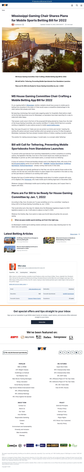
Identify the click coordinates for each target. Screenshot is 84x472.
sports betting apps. (53, 125)
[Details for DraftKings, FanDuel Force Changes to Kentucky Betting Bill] (9, 240)
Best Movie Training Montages (21, 379)
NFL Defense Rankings (22, 393)
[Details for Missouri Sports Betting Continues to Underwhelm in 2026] (9, 249)
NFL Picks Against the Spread (22, 396)
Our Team (22, 411)
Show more (75, 234)
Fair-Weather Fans (22, 376)
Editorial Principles (62, 405)
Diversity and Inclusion (22, 429)
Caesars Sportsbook (56, 163)
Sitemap (22, 435)
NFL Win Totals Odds (62, 384)
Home (3, 10)
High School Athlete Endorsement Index (22, 387)
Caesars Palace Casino (34, 298)
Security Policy (62, 423)
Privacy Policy (62, 408)
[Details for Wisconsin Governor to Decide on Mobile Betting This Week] (49, 240)
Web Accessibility (21, 432)
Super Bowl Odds (62, 367)
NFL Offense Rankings (22, 390)
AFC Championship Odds (62, 373)
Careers (22, 420)
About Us (22, 408)
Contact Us (22, 405)
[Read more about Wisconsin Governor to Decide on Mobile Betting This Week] (67, 239)
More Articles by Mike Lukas (18, 284)
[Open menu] (81, 5)
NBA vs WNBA (22, 367)
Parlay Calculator (22, 382)
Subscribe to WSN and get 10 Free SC (43, 1)
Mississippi (30, 105)
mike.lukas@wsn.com (35, 289)
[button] (81, 5)
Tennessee (27, 179)
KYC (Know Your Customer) (62, 420)
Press (22, 423)
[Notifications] (72, 5)
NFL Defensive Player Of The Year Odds (61, 382)
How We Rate (22, 414)
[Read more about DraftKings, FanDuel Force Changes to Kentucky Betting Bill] (28, 239)
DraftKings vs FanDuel (22, 373)
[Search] (77, 5)
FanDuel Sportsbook (26, 165)
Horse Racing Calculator (22, 384)
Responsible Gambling (22, 417)
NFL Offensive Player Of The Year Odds (62, 379)
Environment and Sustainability (22, 426)
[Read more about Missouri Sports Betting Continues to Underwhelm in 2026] (28, 248)
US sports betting (19, 163)
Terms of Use (62, 411)
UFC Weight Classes (22, 370)
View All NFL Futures (62, 387)
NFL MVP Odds (62, 376)
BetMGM (46, 163)
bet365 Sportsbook (68, 293)
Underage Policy (62, 414)
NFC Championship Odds (62, 370)
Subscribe (42, 322)
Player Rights (62, 417)
